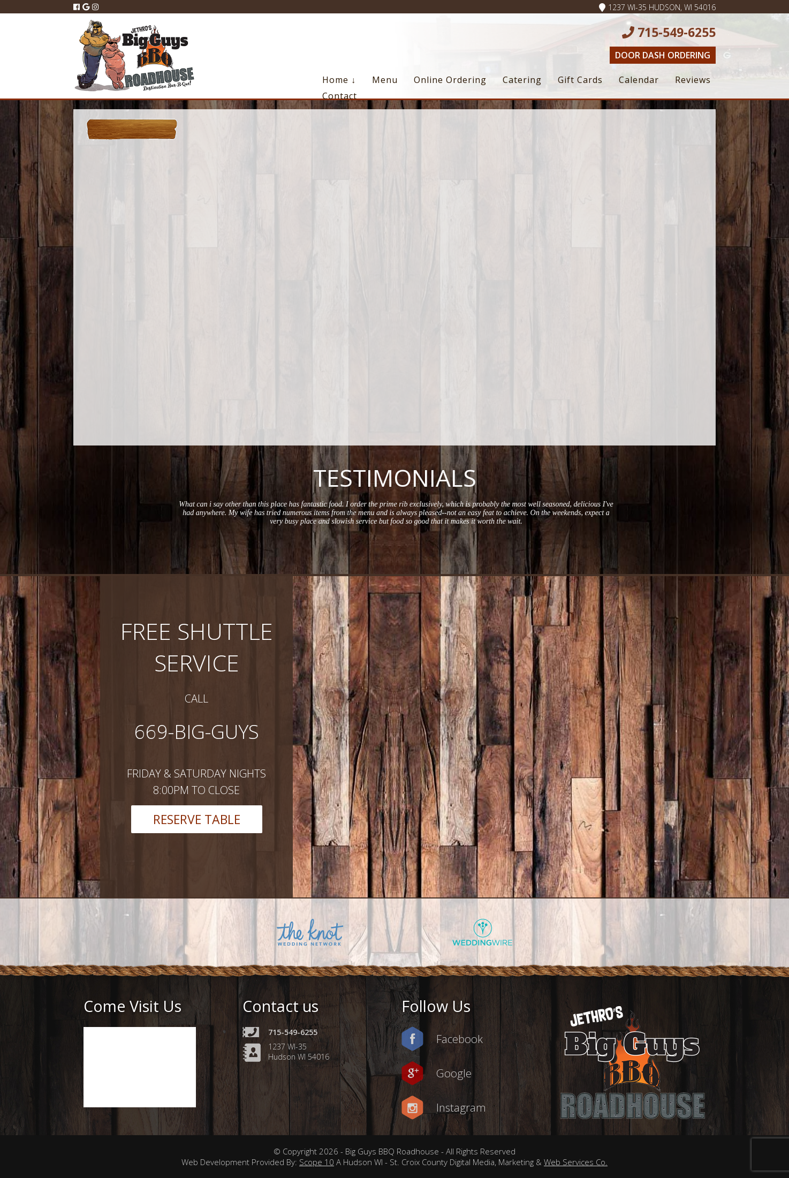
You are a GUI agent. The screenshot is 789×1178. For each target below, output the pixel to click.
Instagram (461, 1107)
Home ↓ (339, 80)
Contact (339, 96)
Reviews (693, 80)
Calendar (639, 80)
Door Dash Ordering (662, 55)
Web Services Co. (576, 1162)
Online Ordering (450, 80)
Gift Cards (580, 80)
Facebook (459, 1038)
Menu (385, 80)
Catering (522, 80)
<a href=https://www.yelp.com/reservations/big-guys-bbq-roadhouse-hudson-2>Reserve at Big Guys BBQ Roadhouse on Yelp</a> (636, 285)
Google (454, 1073)
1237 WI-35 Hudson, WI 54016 (657, 7)
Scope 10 (316, 1162)
